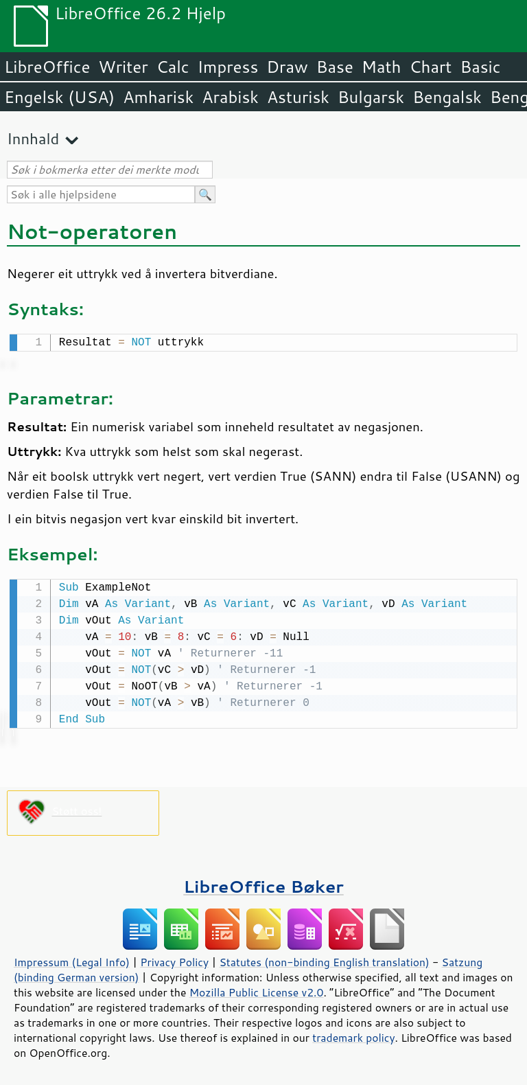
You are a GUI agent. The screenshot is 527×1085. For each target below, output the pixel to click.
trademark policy (353, 1034)
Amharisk (158, 96)
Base (334, 66)
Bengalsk (447, 96)
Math (381, 66)
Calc (172, 66)
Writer (123, 66)
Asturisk (298, 96)
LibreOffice (47, 66)
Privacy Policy (174, 959)
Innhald (33, 138)
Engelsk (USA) (59, 96)
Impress (228, 66)
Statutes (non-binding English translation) (324, 959)
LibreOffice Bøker (263, 883)
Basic (480, 66)
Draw (286, 66)
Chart (430, 66)
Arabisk (230, 96)
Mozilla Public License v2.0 (256, 989)
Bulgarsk (371, 96)
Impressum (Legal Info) (72, 959)
